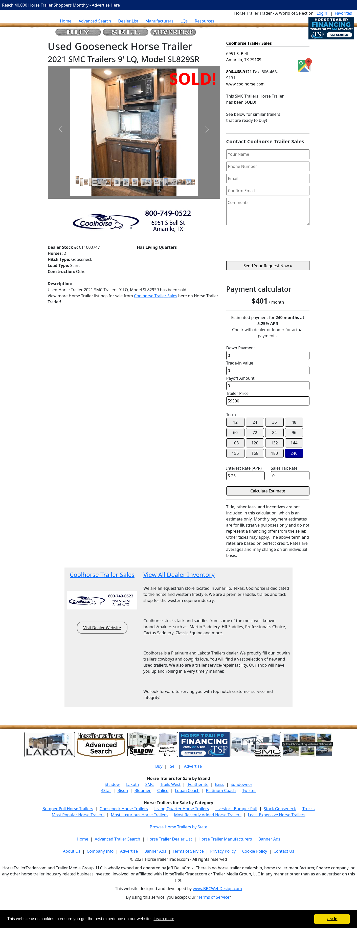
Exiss (219, 784)
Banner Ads (269, 839)
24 (255, 422)
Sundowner (241, 784)
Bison (122, 790)
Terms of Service (188, 851)
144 (294, 443)
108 (235, 443)
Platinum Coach (221, 790)
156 (235, 453)
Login (322, 13)
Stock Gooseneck (280, 808)
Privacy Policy (223, 851)
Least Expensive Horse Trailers (276, 815)
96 (294, 432)
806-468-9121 (239, 72)
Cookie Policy (254, 851)
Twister (249, 790)
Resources (204, 21)
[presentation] (267, 245)
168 (254, 453)
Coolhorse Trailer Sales (155, 296)
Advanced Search (95, 21)
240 (294, 453)
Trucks (308, 808)
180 (274, 453)
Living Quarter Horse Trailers (181, 808)
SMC (149, 784)
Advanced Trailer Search (117, 839)
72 (255, 432)
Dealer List (128, 21)
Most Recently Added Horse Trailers (207, 815)
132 (274, 443)
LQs (184, 21)
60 (235, 432)
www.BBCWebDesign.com (217, 888)
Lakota (132, 784)
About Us (71, 851)
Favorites (343, 13)
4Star (106, 790)
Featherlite (198, 784)
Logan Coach (187, 790)
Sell (173, 766)
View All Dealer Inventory (179, 574)
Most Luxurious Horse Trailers (139, 815)
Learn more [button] (163, 919)
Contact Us (284, 851)
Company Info (100, 851)
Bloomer (143, 790)
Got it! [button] (332, 919)
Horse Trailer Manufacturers (225, 839)
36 (274, 422)
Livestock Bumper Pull (236, 808)
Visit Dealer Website (102, 627)
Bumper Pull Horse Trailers (67, 808)
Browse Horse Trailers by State (178, 827)
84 (274, 432)
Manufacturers (159, 21)
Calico (163, 790)
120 (254, 443)
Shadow (112, 784)
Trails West (170, 784)
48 (294, 422)
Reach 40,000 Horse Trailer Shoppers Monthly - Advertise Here (61, 5)
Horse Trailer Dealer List (169, 839)
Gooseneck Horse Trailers (124, 808)
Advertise (193, 766)
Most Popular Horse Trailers (78, 815)
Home (66, 21)
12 (235, 422)
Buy (158, 766)
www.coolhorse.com (245, 84)
